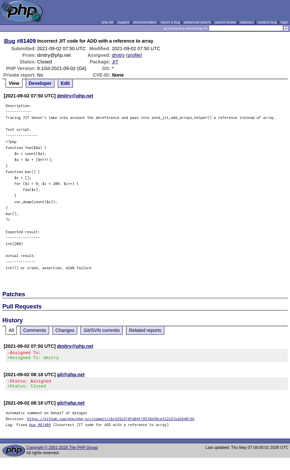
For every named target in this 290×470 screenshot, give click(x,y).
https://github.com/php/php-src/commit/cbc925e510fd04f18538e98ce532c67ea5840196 (110, 422)
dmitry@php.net (75, 95)
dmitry (118, 55)
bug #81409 (40, 428)
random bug (267, 22)
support (123, 22)
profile (134, 55)
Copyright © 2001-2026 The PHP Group (62, 451)
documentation (145, 22)
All (11, 330)
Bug (10, 41)
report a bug (170, 22)
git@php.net (71, 376)
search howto (225, 22)
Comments (34, 330)
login (284, 22)
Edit (65, 83)
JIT (115, 61)
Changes (65, 330)
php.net (107, 22)
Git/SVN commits (101, 330)
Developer (40, 83)
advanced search (197, 22)
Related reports (145, 330)
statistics (247, 22)
